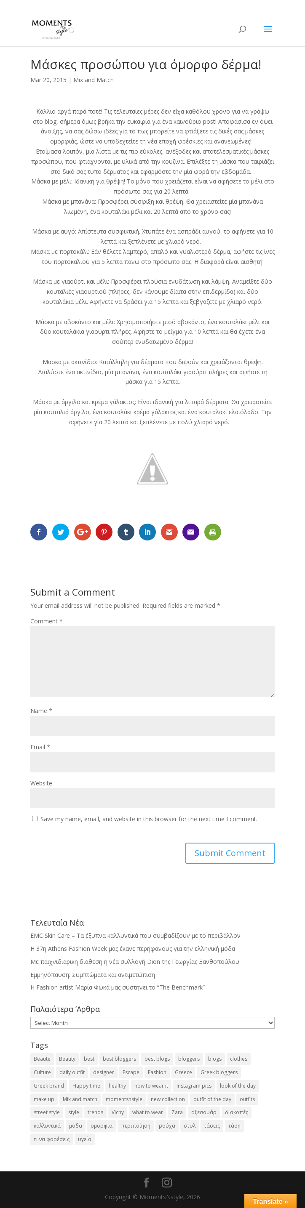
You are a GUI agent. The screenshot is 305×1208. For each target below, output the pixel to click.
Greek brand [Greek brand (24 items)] (49, 1085)
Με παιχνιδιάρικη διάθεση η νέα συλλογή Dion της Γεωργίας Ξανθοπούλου (134, 962)
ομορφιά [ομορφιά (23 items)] (101, 1125)
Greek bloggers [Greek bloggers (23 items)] (219, 1072)
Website (41, 783)
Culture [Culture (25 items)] (42, 1072)
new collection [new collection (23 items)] (168, 1099)
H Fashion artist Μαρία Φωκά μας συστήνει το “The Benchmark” (117, 987)
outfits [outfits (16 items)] (247, 1099)
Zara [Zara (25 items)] (177, 1112)
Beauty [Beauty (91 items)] (67, 1058)
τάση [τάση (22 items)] (234, 1125)
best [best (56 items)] (89, 1058)
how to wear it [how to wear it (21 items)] (151, 1085)
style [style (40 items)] (73, 1112)
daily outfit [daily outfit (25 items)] (72, 1072)
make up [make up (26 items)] (44, 1099)
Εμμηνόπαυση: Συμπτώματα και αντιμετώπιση (92, 975)
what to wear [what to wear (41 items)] (147, 1112)
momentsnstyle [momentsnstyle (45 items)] (124, 1099)
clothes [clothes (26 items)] (238, 1058)
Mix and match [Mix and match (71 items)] (80, 1099)
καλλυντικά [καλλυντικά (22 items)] (47, 1125)
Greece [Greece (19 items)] (183, 1072)
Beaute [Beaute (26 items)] (42, 1058)
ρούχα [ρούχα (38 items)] (167, 1125)
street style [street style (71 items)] (47, 1112)
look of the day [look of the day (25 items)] (238, 1085)
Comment (46, 621)
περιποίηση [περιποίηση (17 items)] (135, 1125)
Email (40, 747)
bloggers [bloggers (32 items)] (189, 1058)
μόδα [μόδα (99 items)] (75, 1125)
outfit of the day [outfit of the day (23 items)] (212, 1099)
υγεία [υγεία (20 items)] (84, 1139)
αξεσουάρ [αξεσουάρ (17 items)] (204, 1112)
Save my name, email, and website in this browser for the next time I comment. (148, 819)
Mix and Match (93, 80)
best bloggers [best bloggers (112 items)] (119, 1058)
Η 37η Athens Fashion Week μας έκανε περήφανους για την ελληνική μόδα (132, 949)
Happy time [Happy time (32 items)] (86, 1085)
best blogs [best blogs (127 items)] (157, 1058)
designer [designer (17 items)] (103, 1072)
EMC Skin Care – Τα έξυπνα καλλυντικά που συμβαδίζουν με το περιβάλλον (135, 935)
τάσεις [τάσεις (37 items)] (212, 1125)
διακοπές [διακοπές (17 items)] (236, 1112)
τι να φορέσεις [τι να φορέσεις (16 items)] (52, 1139)
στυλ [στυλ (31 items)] (189, 1125)
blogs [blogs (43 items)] (215, 1058)
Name (41, 711)
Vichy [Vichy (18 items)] (118, 1112)
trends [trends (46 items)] (95, 1112)
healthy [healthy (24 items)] (117, 1085)
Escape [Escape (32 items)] (131, 1072)
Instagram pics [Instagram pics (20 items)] (194, 1085)
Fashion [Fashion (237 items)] (157, 1072)
